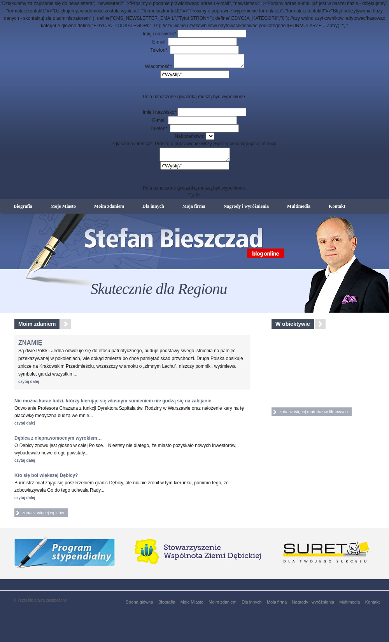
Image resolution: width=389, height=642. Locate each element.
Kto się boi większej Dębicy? (46, 480)
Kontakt (337, 210)
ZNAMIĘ (30, 347)
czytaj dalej (28, 386)
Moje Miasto (63, 210)
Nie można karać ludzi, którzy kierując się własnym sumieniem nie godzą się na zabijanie (112, 405)
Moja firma (193, 210)
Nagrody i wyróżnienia (246, 210)
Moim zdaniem (109, 210)
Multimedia (298, 210)
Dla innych (153, 210)
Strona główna (139, 606)
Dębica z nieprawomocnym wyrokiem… (58, 442)
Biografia (23, 210)
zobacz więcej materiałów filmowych (313, 416)
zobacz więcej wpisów (43, 517)
